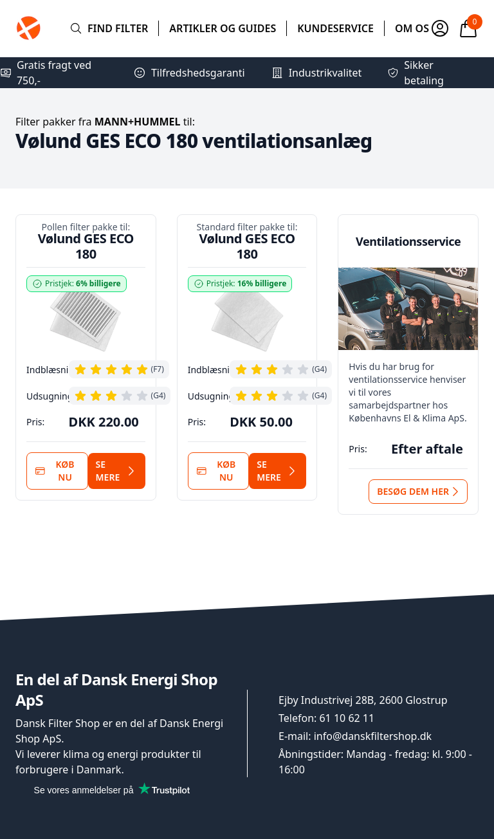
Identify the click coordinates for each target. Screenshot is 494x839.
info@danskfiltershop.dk (373, 736)
